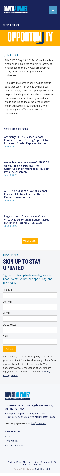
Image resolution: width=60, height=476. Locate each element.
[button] (53, 10)
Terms (14, 375)
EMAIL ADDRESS (9, 324)
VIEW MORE (29, 241)
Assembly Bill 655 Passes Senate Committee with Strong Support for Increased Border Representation (26, 140)
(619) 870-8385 (38, 423)
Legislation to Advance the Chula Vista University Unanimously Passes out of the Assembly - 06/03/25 (26, 219)
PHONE (6, 336)
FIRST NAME (8, 289)
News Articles (11, 440)
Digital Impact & (42, 469)
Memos (8, 436)
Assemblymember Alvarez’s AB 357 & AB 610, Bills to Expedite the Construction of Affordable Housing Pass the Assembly (26, 167)
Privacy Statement (13, 445)
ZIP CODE (7, 313)
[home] (19, 10)
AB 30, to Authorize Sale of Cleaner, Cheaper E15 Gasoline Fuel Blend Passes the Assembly (26, 194)
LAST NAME (8, 301)
